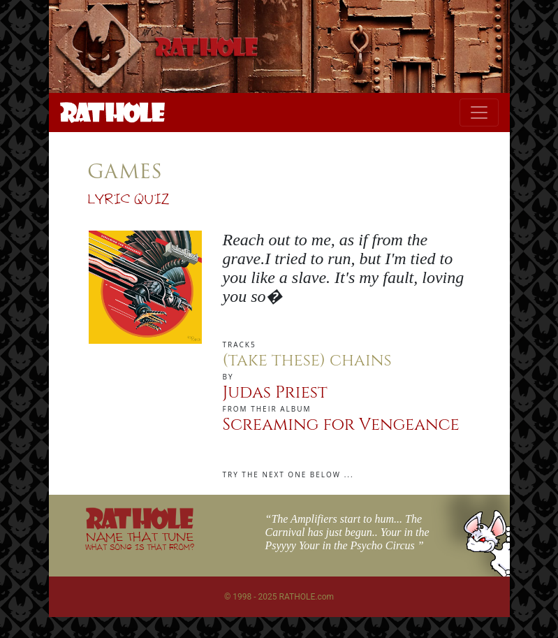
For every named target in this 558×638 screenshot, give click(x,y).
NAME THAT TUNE (139, 540)
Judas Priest (275, 393)
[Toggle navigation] (479, 112)
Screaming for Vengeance (341, 425)
